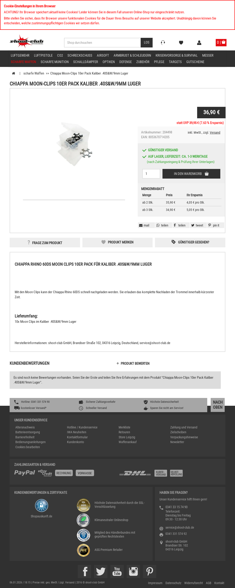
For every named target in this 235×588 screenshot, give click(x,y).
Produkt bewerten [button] (135, 364)
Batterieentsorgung (27, 432)
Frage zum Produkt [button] (47, 243)
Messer (207, 55)
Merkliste (124, 427)
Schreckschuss (79, 55)
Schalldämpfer (85, 62)
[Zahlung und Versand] (170, 475)
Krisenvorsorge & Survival (177, 55)
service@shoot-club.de (179, 527)
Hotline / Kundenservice (82, 427)
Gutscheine (195, 62)
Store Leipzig (127, 437)
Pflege (159, 62)
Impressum (155, 583)
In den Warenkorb (188, 174)
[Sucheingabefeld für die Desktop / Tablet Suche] (102, 42)
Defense (125, 62)
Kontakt (219, 583)
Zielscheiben (178, 432)
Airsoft (103, 55)
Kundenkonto (75, 442)
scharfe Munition (55, 62)
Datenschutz (173, 583)
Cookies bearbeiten (27, 447)
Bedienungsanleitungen (30, 442)
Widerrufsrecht (193, 583)
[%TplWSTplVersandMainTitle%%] (65, 475)
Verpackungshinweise (184, 437)
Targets (175, 62)
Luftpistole (43, 55)
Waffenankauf (128, 442)
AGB (208, 583)
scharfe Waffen (23, 62)
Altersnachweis (25, 427)
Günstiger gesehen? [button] (193, 242)
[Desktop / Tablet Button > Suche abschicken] (147, 42)
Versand (215, 132)
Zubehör (142, 62)
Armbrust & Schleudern (132, 55)
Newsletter (177, 442)
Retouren (124, 432)
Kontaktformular (77, 437)
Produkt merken (120, 242)
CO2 (60, 55)
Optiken (109, 62)
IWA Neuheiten (76, 432)
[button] (213, 225)
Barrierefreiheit (24, 437)
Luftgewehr (20, 55)
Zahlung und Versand (183, 427)
